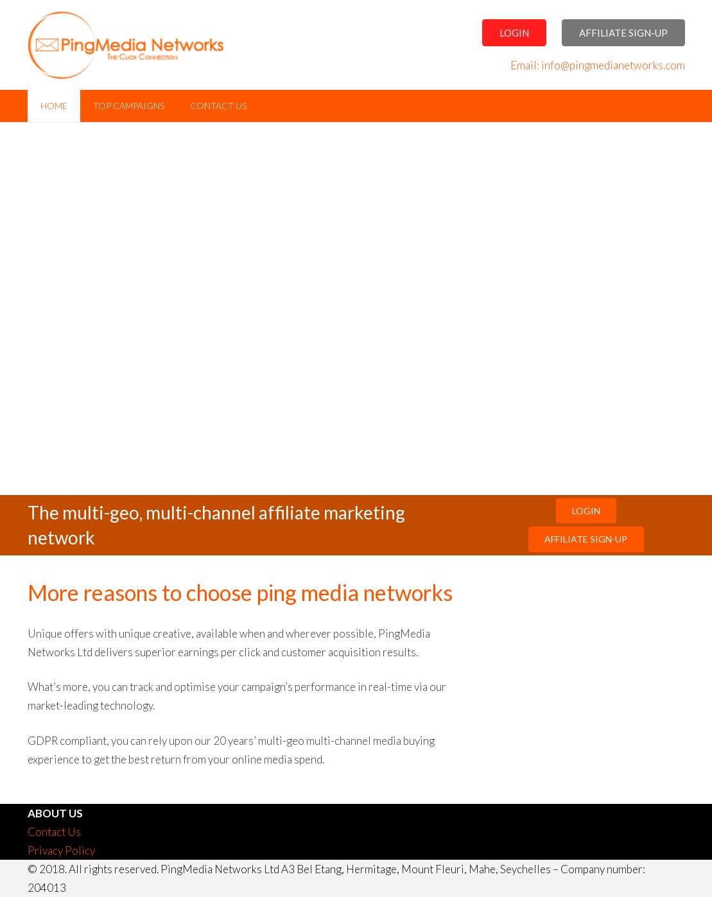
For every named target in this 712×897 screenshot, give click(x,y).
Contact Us (54, 832)
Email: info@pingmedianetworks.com (597, 65)
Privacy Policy (61, 850)
